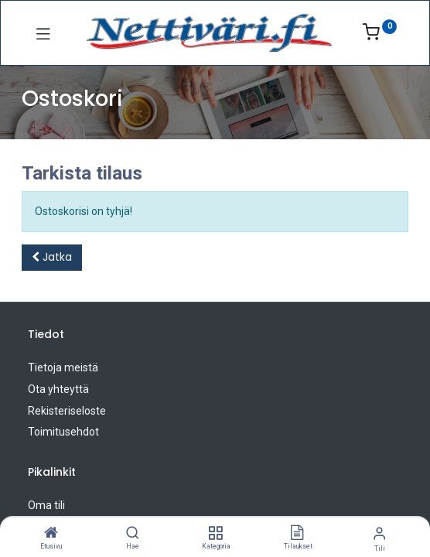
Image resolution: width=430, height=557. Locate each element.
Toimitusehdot (63, 431)
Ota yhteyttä (58, 389)
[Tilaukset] (297, 534)
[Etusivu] (51, 534)
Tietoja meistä (63, 367)
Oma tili (46, 505)
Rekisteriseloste (67, 411)
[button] (52, 257)
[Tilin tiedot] (379, 533)
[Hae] (132, 534)
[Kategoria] (215, 534)
